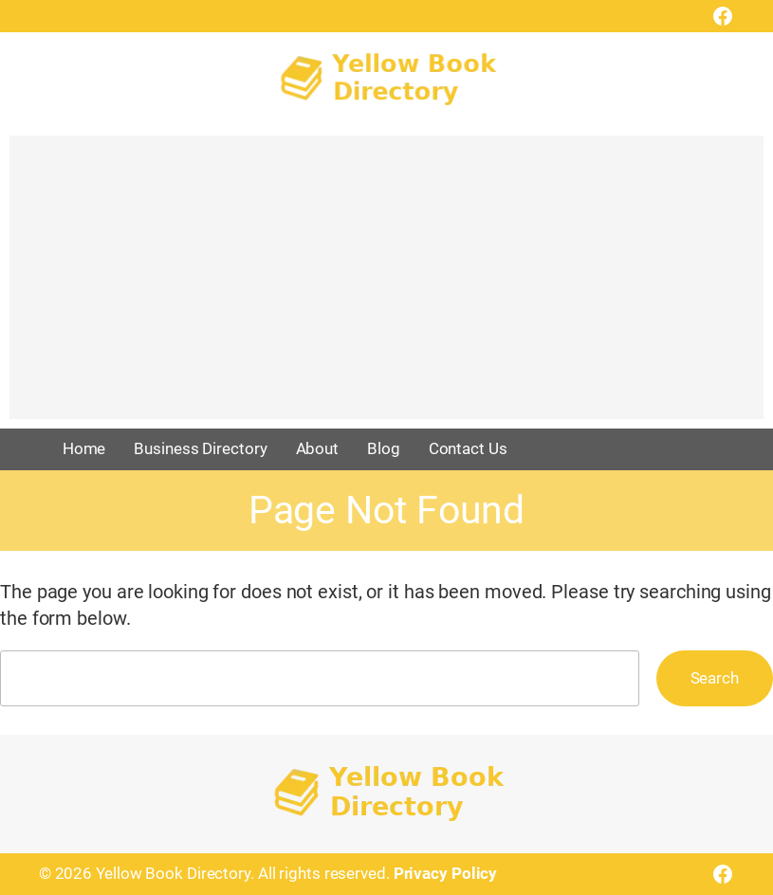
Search (714, 677)
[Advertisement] (386, 286)
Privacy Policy (446, 873)
